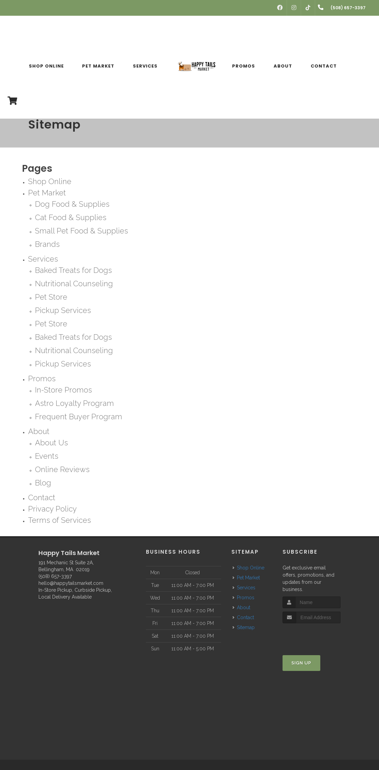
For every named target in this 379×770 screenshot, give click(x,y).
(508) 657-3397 (55, 576)
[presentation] (319, 636)
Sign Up (301, 662)
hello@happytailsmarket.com (70, 583)
